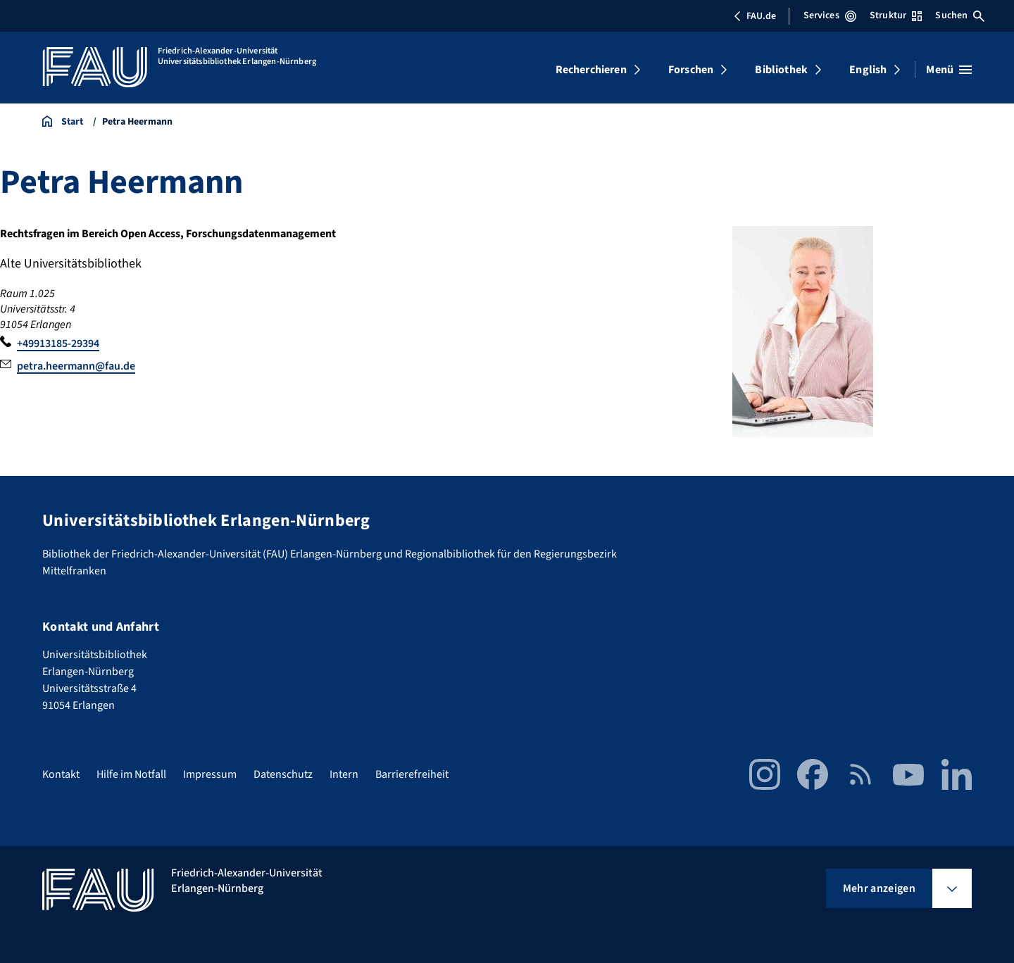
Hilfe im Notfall (131, 774)
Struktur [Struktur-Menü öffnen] (896, 15)
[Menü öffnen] (949, 69)
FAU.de (755, 16)
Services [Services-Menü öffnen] (829, 15)
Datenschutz (283, 774)
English (868, 69)
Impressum (210, 774)
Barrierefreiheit (412, 774)
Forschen (690, 69)
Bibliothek (781, 69)
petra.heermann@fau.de (76, 366)
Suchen (959, 15)
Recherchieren (591, 69)
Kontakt (61, 774)
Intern (344, 774)
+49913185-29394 (58, 343)
